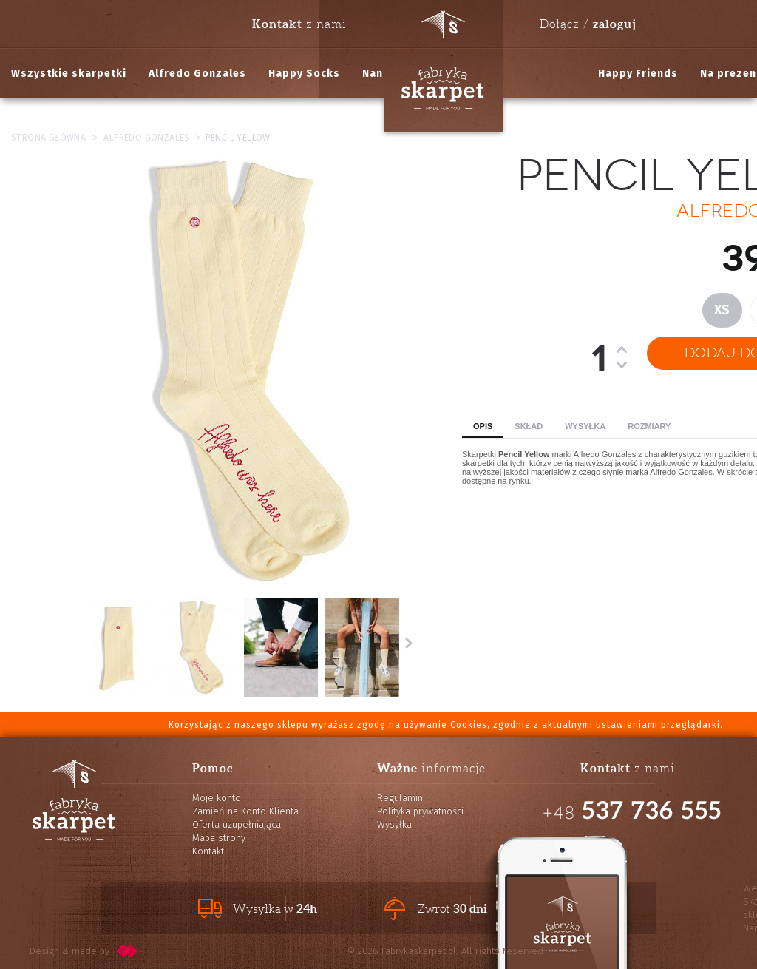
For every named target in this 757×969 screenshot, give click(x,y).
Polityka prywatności (420, 811)
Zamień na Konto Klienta (245, 811)
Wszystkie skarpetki (68, 73)
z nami (299, 23)
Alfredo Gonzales (197, 73)
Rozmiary (649, 426)
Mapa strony (218, 837)
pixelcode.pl (127, 951)
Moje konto (216, 797)
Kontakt (208, 851)
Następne (408, 642)
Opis (482, 426)
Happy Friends (638, 73)
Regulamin (400, 797)
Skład (529, 426)
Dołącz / (588, 23)
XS (722, 310)
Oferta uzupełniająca (236, 824)
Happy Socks (304, 73)
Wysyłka (585, 426)
